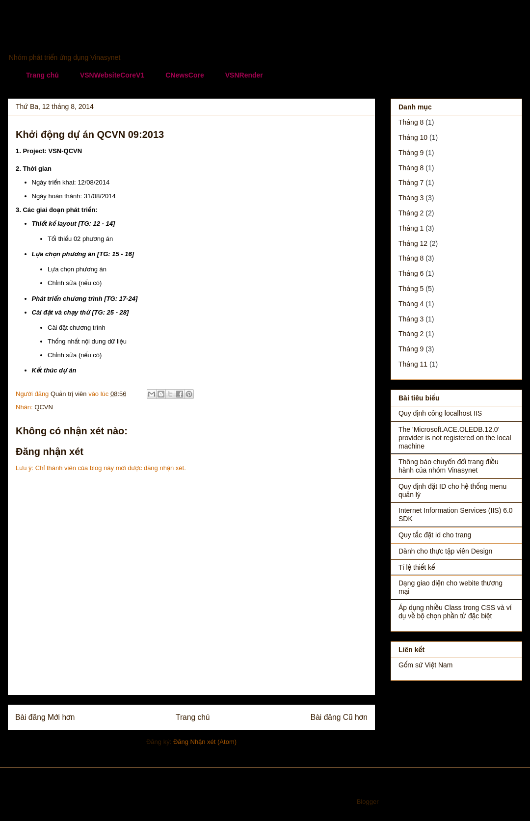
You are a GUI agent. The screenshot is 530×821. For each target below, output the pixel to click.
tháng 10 (412, 137)
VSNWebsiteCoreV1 (112, 75)
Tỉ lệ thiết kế (416, 567)
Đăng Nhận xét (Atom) (205, 741)
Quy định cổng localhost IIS (440, 413)
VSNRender (244, 75)
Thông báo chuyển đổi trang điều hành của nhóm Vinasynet (448, 466)
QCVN (43, 407)
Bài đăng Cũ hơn (339, 717)
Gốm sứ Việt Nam (425, 665)
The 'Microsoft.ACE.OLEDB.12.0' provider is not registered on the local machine (454, 437)
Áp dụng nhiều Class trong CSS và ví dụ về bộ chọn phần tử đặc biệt (455, 612)
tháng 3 (411, 198)
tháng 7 (411, 182)
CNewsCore (184, 75)
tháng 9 (411, 153)
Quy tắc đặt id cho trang (434, 535)
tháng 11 (412, 364)
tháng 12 (412, 243)
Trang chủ (42, 75)
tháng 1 (411, 228)
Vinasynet (47, 37)
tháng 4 (411, 304)
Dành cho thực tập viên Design (445, 551)
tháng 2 (411, 213)
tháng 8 (411, 122)
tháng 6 (411, 273)
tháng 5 (411, 288)
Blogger (367, 801)
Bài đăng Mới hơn (45, 717)
